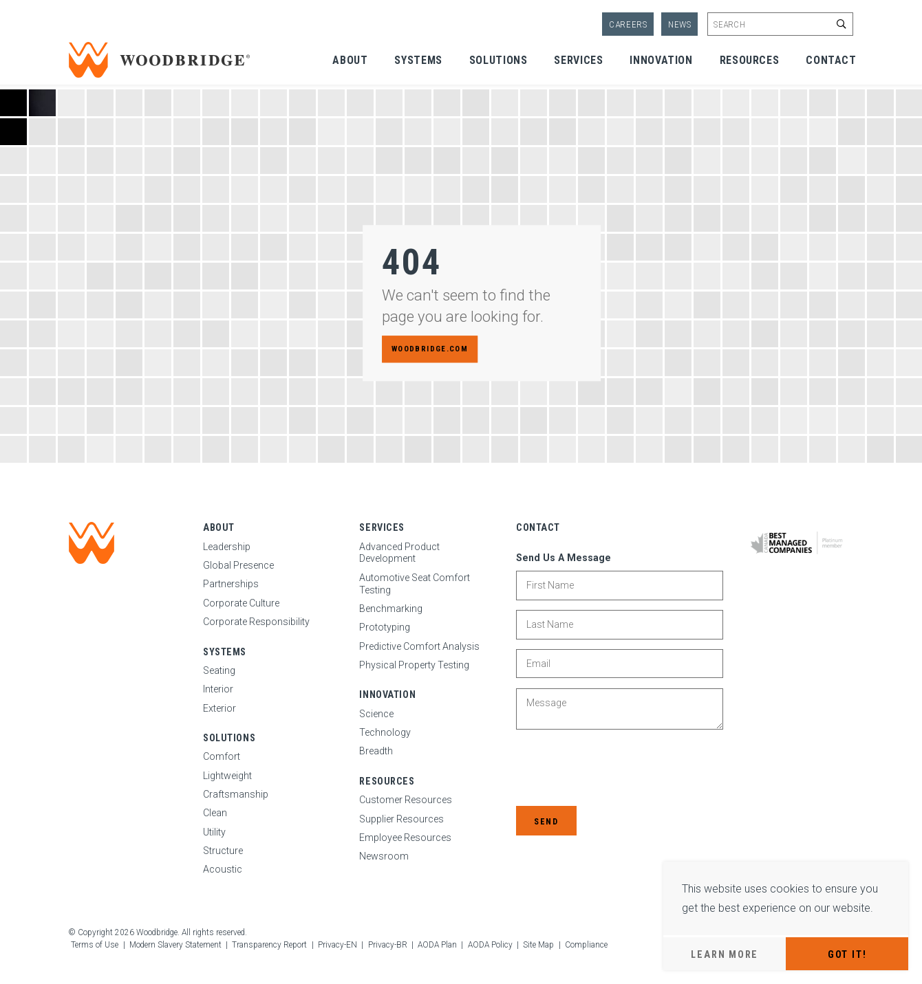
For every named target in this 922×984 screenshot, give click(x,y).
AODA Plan (437, 945)
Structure (223, 850)
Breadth (376, 750)
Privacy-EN (337, 945)
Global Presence (238, 565)
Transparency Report (269, 945)
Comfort (221, 756)
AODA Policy (490, 945)
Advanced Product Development (399, 553)
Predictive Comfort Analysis (419, 646)
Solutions (498, 60)
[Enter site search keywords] (780, 24)
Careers (628, 24)
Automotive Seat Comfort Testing (414, 583)
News (680, 24)
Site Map (538, 945)
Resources (750, 60)
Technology (385, 732)
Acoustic (222, 869)
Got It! (847, 954)
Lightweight (227, 775)
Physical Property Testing (414, 664)
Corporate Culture (241, 603)
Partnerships (231, 583)
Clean (215, 812)
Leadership (226, 546)
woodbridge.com (430, 349)
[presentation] (620, 769)
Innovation (661, 60)
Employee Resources (405, 837)
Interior (218, 689)
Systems (418, 60)
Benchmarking (390, 608)
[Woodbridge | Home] (91, 543)
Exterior (219, 708)
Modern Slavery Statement (175, 945)
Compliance (586, 945)
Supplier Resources (401, 818)
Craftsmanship (235, 794)
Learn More (724, 954)
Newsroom (384, 856)
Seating (219, 670)
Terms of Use (94, 945)
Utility (214, 832)
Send (546, 821)
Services (578, 60)
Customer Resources (405, 799)
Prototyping (384, 627)
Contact (831, 60)
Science (376, 713)
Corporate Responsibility (256, 621)
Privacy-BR (387, 945)
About (349, 60)
